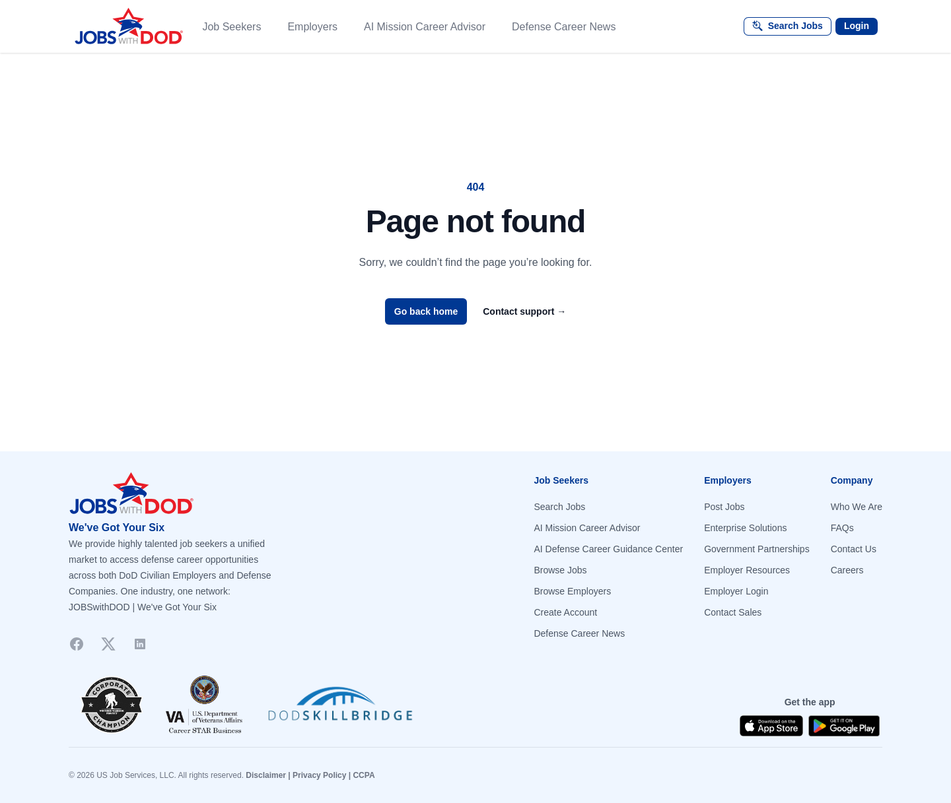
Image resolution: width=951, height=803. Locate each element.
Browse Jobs (560, 570)
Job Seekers (231, 26)
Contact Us (853, 549)
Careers (847, 570)
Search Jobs (559, 506)
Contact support (524, 311)
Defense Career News (579, 633)
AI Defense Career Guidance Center (608, 549)
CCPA (363, 775)
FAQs (842, 528)
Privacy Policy (319, 775)
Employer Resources (747, 570)
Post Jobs (724, 506)
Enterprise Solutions (745, 528)
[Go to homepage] (267, 493)
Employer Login (736, 591)
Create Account (565, 612)
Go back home (426, 311)
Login (856, 25)
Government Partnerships (757, 549)
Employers (312, 26)
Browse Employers (572, 591)
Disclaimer (266, 775)
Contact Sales (732, 612)
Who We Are (856, 506)
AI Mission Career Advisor (587, 528)
